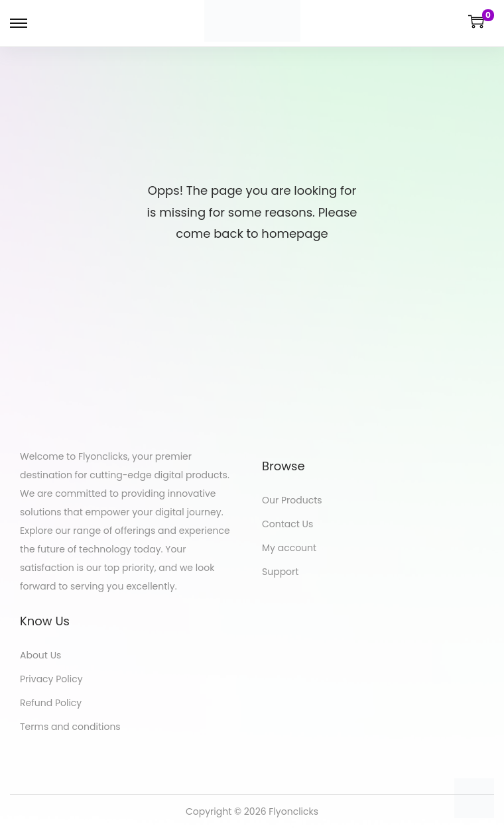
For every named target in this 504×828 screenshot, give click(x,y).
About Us (40, 655)
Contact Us (287, 524)
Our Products (292, 500)
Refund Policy (51, 702)
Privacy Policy (51, 679)
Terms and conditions (70, 726)
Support (280, 571)
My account (289, 547)
